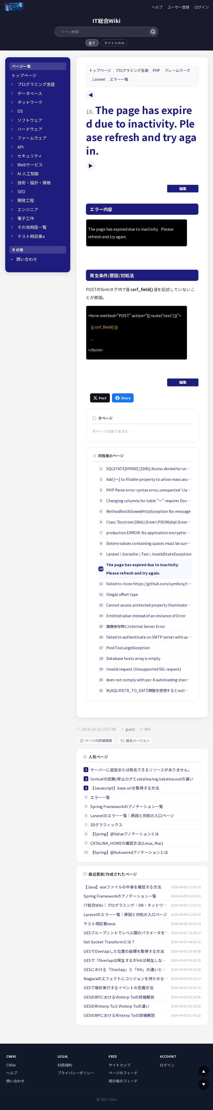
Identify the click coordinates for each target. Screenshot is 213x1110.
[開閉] (12, 84)
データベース (29, 93)
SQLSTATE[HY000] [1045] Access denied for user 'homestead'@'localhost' (149, 468)
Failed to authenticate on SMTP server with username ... (149, 637)
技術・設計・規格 (34, 183)
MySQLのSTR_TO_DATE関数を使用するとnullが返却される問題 (149, 690)
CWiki (11, 1065)
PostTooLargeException (128, 647)
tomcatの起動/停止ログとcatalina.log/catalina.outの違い (141, 778)
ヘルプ (157, 7)
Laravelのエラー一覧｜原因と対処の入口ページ (132, 815)
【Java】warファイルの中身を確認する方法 (122, 887)
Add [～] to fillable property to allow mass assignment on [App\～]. (149, 479)
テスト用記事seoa (99, 923)
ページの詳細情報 (96, 740)
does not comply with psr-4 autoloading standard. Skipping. (149, 679)
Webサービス (30, 165)
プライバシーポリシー (76, 1072)
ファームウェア (32, 138)
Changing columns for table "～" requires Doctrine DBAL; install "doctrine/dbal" (149, 500)
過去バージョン (135, 740)
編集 (182, 188)
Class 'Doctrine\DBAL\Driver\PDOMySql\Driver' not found (149, 522)
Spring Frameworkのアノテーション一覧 (126, 806)
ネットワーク (29, 102)
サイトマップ (119, 1065)
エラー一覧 (119, 79)
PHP (156, 70)
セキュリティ (29, 156)
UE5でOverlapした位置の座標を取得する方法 (124, 951)
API (20, 147)
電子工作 (25, 218)
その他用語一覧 (32, 227)
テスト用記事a (31, 236)
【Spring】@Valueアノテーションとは (124, 833)
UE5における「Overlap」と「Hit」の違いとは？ (126, 969)
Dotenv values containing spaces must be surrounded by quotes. (149, 543)
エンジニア (27, 209)
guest (130, 729)
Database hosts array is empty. (133, 658)
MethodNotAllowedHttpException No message (148, 511)
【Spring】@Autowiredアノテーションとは (129, 852)
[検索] (153, 31)
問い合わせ (26, 259)
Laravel (98, 79)
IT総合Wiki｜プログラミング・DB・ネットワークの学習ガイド (126, 905)
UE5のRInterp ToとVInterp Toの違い (116, 1006)
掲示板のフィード (123, 1080)
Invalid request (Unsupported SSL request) (143, 669)
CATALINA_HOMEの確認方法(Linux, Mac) (126, 843)
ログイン (201, 7)
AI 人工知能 (28, 173)
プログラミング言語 (36, 84)
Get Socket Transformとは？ (109, 941)
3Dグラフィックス (106, 824)
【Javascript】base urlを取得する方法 (124, 788)
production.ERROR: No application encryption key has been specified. (149, 532)
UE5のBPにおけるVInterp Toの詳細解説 (119, 997)
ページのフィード (123, 1072)
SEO (21, 191)
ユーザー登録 (178, 7)
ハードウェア (29, 129)
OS (20, 111)
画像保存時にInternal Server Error (135, 626)
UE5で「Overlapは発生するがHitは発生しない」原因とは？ (126, 960)
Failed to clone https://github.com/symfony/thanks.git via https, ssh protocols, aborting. (149, 583)
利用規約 (65, 1065)
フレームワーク (177, 70)
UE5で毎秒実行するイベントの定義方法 (118, 987)
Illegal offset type (122, 594)
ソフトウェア (29, 120)
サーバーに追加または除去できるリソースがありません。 (141, 769)
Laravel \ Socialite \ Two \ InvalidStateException (148, 554)
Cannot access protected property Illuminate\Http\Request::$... (149, 605)
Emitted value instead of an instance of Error (146, 615)
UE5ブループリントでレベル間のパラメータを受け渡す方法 (126, 932)
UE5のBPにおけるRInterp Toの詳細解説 (119, 1015)
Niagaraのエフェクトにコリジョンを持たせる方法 (126, 978)
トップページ (23, 75)
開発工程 (25, 200)
